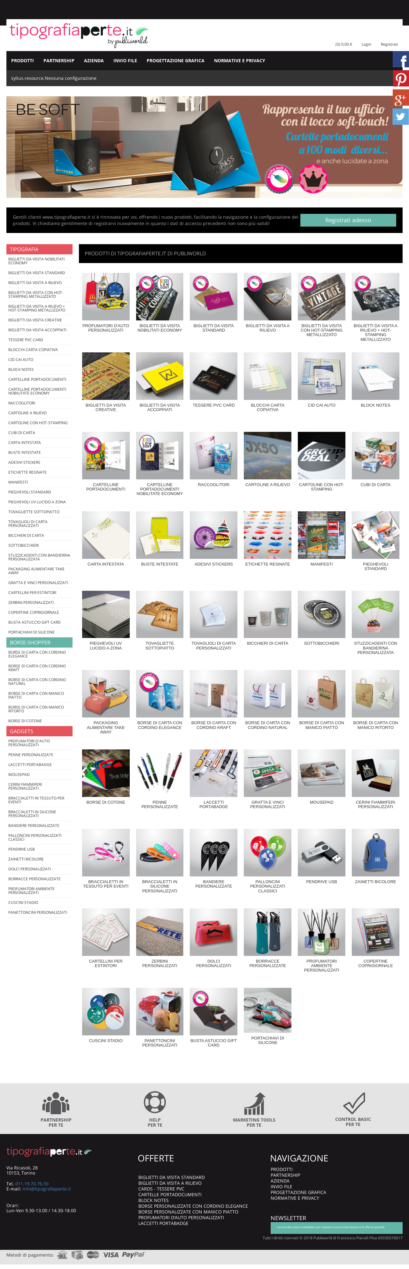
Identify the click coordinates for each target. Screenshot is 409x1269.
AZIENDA (94, 60)
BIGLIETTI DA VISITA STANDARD (171, 1177)
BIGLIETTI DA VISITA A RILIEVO (170, 1183)
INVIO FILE (125, 60)
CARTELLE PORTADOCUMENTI (170, 1194)
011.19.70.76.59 (32, 1184)
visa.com (111, 1253)
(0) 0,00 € (344, 44)
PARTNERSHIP (58, 60)
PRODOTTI (22, 60)
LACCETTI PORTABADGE (163, 1223)
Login (366, 44)
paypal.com (134, 1253)
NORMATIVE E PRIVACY (239, 60)
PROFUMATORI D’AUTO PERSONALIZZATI (181, 1217)
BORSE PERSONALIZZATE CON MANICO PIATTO (188, 1212)
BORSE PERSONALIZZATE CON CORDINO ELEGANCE (193, 1206)
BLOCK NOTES (153, 1200)
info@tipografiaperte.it (46, 1189)
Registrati (389, 44)
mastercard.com (93, 1253)
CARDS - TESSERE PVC (161, 1189)
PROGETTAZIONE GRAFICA (175, 60)
